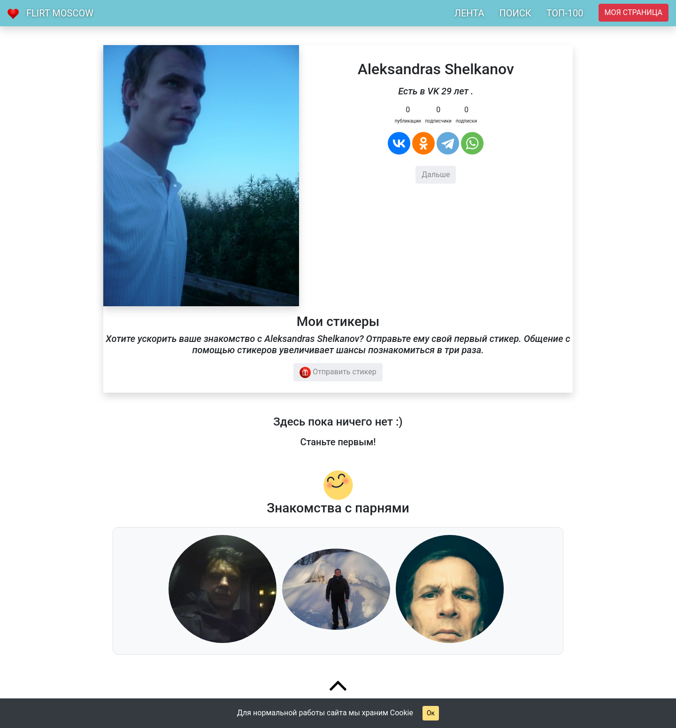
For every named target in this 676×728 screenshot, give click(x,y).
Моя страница (633, 12)
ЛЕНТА (469, 13)
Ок (431, 713)
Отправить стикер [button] (338, 372)
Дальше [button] (436, 174)
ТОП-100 (565, 13)
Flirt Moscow (59, 13)
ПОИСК (515, 13)
